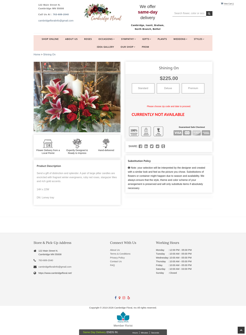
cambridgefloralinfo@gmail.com (55, 20)
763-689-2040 (61, 14)
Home (37, 54)
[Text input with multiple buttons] (189, 13)
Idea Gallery (105, 46)
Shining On (49, 54)
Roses (88, 38)
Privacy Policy (117, 257)
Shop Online (50, 38)
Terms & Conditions (120, 253)
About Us (71, 38)
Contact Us (116, 261)
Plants (162, 38)
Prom (145, 46)
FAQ (112, 265)
